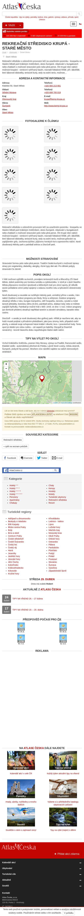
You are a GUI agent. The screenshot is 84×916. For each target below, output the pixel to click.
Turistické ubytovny (57, 497)
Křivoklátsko (54, 518)
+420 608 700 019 (52, 92)
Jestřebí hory (14, 556)
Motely (52, 494)
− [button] (6, 369)
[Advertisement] (42, 674)
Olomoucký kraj (9, 99)
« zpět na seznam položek (15, 446)
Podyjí (51, 553)
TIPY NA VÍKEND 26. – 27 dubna (27, 598)
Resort (52, 503)
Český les (12, 544)
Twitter (42, 457)
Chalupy (13, 503)
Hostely (52, 491)
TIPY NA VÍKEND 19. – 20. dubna (27, 610)
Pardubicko (54, 547)
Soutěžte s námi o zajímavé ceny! (21, 830)
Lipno (51, 524)
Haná (10, 550)
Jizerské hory (14, 559)
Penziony (14, 497)
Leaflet (55, 403)
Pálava (52, 544)
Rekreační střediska (13, 440)
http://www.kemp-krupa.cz (56, 106)
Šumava (52, 565)
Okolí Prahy (54, 536)
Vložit (14, 25)
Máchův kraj (54, 530)
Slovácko (53, 562)
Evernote (26, 457)
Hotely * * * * (15, 491)
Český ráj (12, 547)
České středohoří (16, 539)
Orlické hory (54, 539)
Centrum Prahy (15, 536)
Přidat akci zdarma (66, 853)
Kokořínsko (13, 565)
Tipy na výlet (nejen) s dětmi (63, 830)
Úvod (4, 52)
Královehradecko (15, 568)
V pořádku (68, 913)
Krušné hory (13, 573)
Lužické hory (54, 527)
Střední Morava (9, 92)
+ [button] (6, 364)
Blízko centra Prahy (17, 527)
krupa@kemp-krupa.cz (54, 99)
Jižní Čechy (13, 562)
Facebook (10, 457)
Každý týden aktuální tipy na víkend (63, 773)
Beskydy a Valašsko (17, 521)
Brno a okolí (13, 533)
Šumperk (6, 106)
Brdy (10, 530)
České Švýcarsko (16, 542)
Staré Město (7, 112)
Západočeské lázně (57, 571)
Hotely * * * (14, 488)
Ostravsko (53, 542)
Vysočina (53, 568)
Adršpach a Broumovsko (19, 518)
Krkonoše (12, 571)
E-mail (57, 457)
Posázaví (53, 559)
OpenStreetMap (66, 403)
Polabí (51, 556)
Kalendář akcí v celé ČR (21, 773)
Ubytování (13, 52)
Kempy (52, 488)
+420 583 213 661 (52, 86)
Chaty (51, 485)
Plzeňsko (53, 550)
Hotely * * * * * (16, 494)
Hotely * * (14, 485)
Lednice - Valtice (56, 521)
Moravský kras (55, 533)
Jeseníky (12, 553)
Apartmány (14, 500)
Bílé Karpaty (13, 524)
